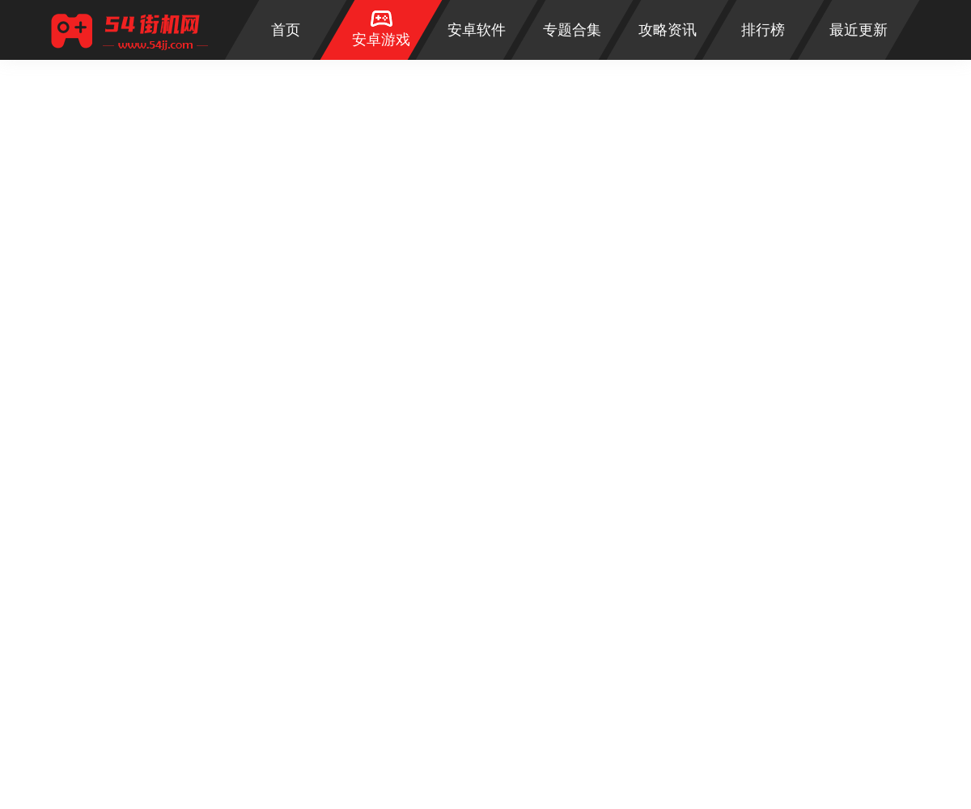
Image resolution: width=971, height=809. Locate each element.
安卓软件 (476, 30)
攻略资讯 (667, 30)
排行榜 (763, 30)
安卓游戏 (381, 40)
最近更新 (858, 30)
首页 (285, 30)
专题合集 (572, 30)
